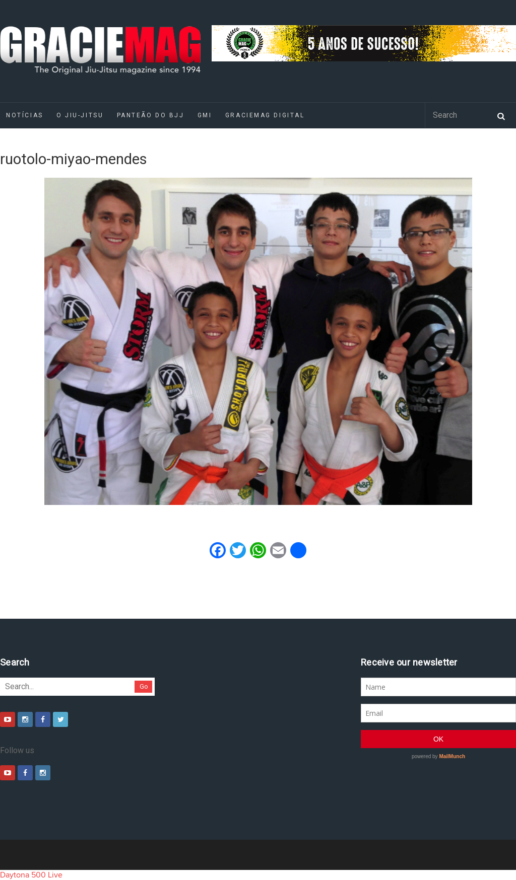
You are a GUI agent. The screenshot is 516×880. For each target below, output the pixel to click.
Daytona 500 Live (31, 875)
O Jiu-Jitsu (79, 115)
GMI (205, 115)
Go (144, 686)
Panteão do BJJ (150, 115)
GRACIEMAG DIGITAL (265, 115)
